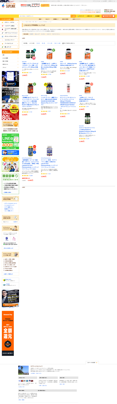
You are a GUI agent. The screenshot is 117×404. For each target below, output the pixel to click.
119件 (88, 76)
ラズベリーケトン (56, 34)
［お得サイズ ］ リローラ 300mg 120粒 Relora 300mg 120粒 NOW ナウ (87, 99)
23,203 (15, 221)
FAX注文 (8, 284)
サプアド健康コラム (8, 207)
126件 (31, 175)
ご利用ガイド (110, 1)
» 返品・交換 (61, 384)
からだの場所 (5, 58)
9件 (69, 113)
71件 (31, 112)
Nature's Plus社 (25, 95)
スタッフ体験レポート (8, 210)
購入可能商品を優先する (69, 43)
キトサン (43, 34)
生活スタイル (5, 64)
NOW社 (42, 61)
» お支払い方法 (21, 386)
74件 (50, 74)
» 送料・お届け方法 (43, 385)
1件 (31, 72)
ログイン (82, 10)
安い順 (38, 43)
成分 (3, 54)
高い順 (43, 43)
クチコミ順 (49, 43)
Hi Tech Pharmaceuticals (27, 158)
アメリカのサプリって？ (9, 205)
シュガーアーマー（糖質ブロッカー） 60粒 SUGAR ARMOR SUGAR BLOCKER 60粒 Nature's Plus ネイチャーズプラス (49, 101)
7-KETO (31, 34)
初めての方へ (8, 279)
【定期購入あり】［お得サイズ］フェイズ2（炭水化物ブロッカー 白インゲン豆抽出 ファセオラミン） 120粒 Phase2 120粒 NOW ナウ (87, 67)
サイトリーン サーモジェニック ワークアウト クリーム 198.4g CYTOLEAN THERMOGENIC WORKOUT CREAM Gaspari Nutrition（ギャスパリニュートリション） (68, 103)
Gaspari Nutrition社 (64, 95)
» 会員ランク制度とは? (8, 274)
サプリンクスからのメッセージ (10, 203)
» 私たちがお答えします (8, 248)
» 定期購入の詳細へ (7, 192)
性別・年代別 (5, 61)
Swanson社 (24, 61)
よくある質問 (104, 1)
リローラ (49, 34)
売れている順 (57, 43)
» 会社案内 (33, 373)
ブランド (4, 67)
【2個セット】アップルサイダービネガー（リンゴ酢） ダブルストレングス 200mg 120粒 (30, 65)
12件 (88, 138)
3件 (50, 173)
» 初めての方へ (39, 373)
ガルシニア (37, 34)
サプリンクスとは (96, 1)
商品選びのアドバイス (8, 208)
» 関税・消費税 (21, 399)
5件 (50, 111)
